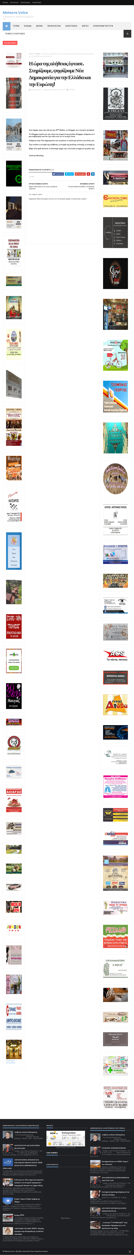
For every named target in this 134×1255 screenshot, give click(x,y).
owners (45, 1251)
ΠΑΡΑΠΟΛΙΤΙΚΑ (54, 26)
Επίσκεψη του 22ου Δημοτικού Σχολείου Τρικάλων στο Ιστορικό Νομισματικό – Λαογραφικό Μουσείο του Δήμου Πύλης (28, 1183)
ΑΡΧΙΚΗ (5, 2)
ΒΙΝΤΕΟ (85, 26)
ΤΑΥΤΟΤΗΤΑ (14, 2)
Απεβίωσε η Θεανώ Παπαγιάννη (25, 1132)
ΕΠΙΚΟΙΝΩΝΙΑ (25, 2)
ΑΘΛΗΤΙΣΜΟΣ (71, 26)
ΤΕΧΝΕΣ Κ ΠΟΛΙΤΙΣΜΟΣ (15, 34)
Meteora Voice (15, 12)
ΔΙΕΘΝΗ (39, 26)
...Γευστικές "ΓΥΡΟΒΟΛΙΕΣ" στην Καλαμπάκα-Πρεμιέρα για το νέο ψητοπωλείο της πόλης (114, 1225)
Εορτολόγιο (65, 1218)
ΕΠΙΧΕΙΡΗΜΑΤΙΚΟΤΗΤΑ (103, 26)
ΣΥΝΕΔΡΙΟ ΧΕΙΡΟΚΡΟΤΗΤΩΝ (114, 1148)
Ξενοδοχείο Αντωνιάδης (14, 1061)
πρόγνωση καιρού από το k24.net (65, 1147)
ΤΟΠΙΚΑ (16, 26)
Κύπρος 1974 (19, 1215)
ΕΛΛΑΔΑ (28, 26)
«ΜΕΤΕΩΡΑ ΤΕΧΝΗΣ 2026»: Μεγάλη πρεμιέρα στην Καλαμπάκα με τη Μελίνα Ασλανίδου (29, 1231)
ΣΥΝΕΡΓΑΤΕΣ (36, 2)
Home (31, 54)
